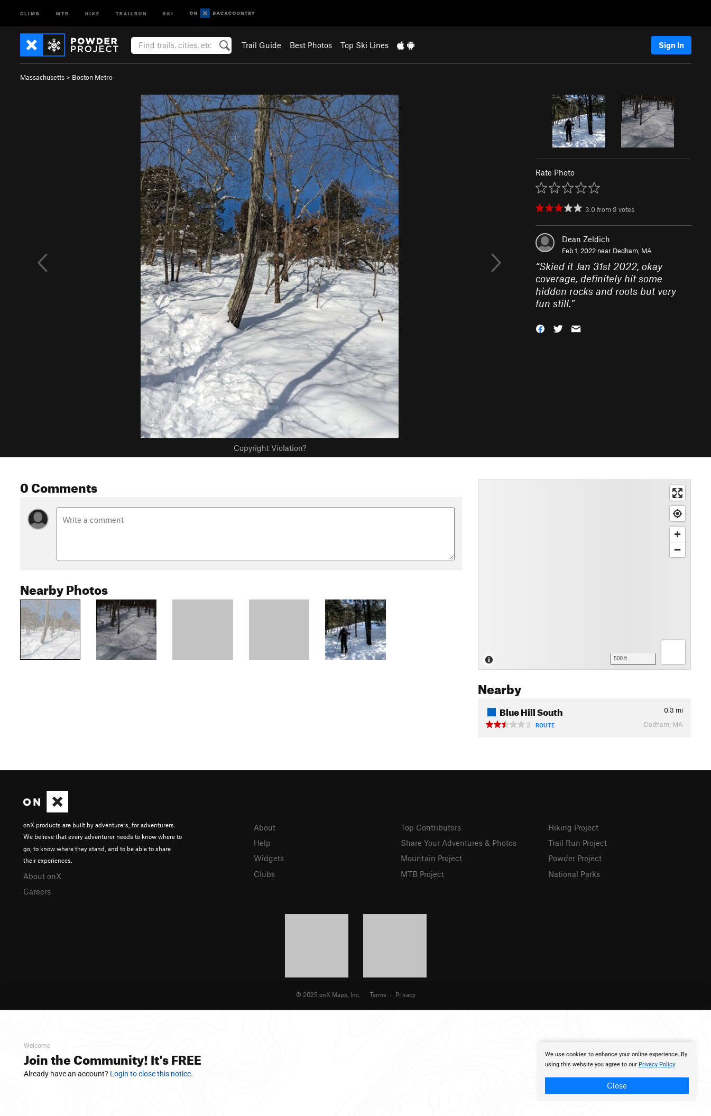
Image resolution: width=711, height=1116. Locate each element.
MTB (62, 13)
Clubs (264, 874)
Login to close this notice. (151, 1073)
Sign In (671, 45)
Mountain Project (431, 858)
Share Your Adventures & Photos (458, 842)
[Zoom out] (677, 549)
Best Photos (311, 45)
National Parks (574, 874)
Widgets (269, 858)
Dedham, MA (632, 250)
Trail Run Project (577, 842)
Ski (168, 13)
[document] (617, 1071)
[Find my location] (677, 513)
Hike (92, 13)
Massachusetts (42, 77)
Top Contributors (431, 827)
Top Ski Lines (364, 45)
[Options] (673, 652)
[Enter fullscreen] (677, 493)
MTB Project (422, 874)
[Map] (584, 574)
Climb (30, 13)
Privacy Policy (657, 1064)
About (264, 827)
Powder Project (575, 858)
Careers (37, 891)
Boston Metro (92, 77)
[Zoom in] (677, 534)
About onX (42, 876)
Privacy (405, 994)
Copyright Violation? (270, 448)
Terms (378, 994)
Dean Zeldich (586, 239)
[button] (540, 328)
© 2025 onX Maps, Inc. (328, 994)
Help (262, 842)
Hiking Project (573, 827)
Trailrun (131, 13)
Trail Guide (261, 45)
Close (617, 1085)
